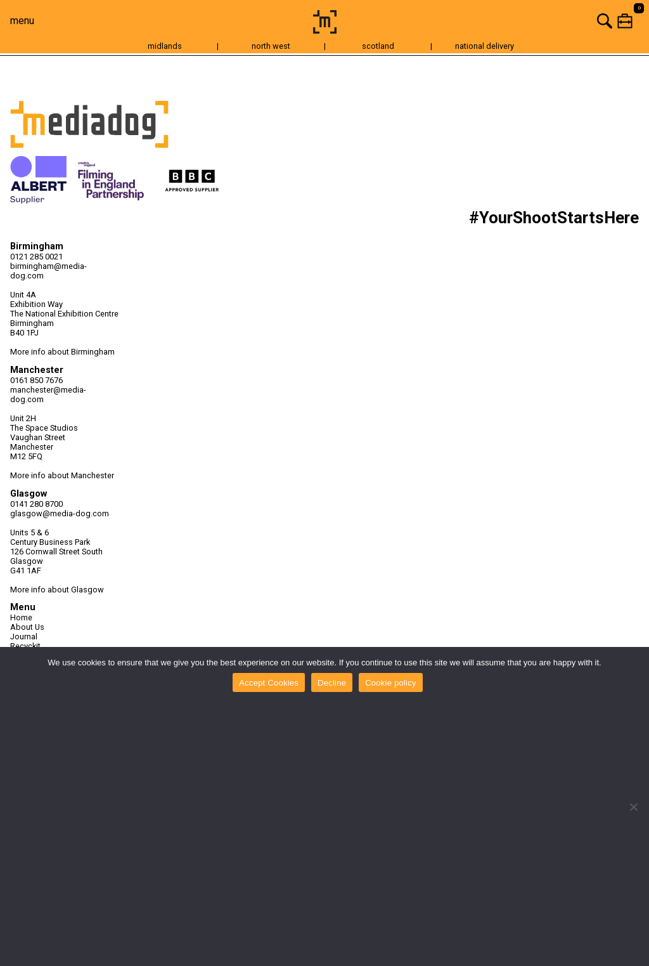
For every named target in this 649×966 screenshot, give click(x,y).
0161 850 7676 (36, 380)
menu (22, 21)
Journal (23, 636)
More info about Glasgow (57, 589)
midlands (165, 46)
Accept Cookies (269, 683)
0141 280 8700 (36, 504)
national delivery (484, 46)
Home (21, 617)
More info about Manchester (62, 475)
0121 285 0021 (36, 256)
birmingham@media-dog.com (48, 270)
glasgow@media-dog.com (59, 513)
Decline (332, 683)
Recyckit (25, 646)
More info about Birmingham (62, 351)
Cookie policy (390, 683)
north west (271, 46)
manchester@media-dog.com (48, 394)
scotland (378, 46)
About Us (27, 627)
